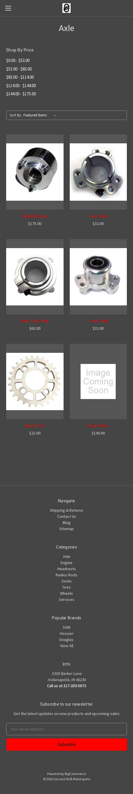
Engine (66, 562)
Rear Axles (98, 425)
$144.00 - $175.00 (21, 94)
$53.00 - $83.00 (19, 69)
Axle (66, 556)
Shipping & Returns (66, 510)
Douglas (66, 639)
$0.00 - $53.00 (18, 60)
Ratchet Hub (35, 216)
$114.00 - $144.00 (21, 85)
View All (66, 645)
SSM (66, 627)
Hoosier (67, 633)
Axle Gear (34, 425)
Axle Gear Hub (35, 321)
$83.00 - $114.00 (20, 77)
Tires (66, 587)
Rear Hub (98, 216)
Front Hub (98, 321)
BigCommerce (75, 773)
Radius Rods (66, 575)
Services (66, 599)
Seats (67, 581)
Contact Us (66, 516)
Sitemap (66, 528)
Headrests (66, 568)
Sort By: (16, 115)
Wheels (66, 593)
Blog (67, 522)
